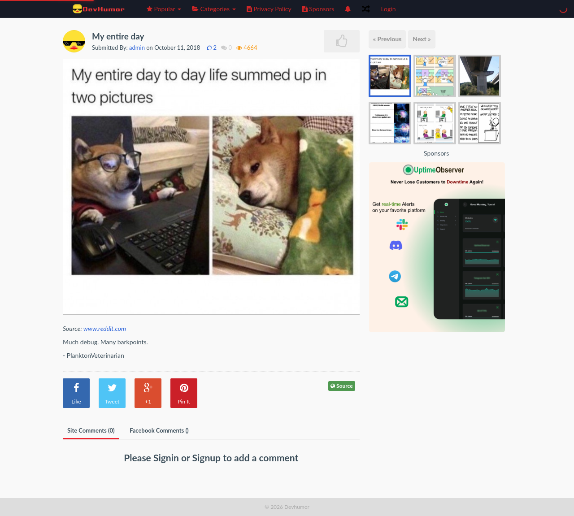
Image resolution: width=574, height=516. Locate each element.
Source (341, 385)
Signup (207, 457)
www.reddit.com (104, 328)
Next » (421, 39)
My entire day (118, 36)
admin (137, 47)
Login (388, 9)
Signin (167, 457)
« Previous (387, 39)
